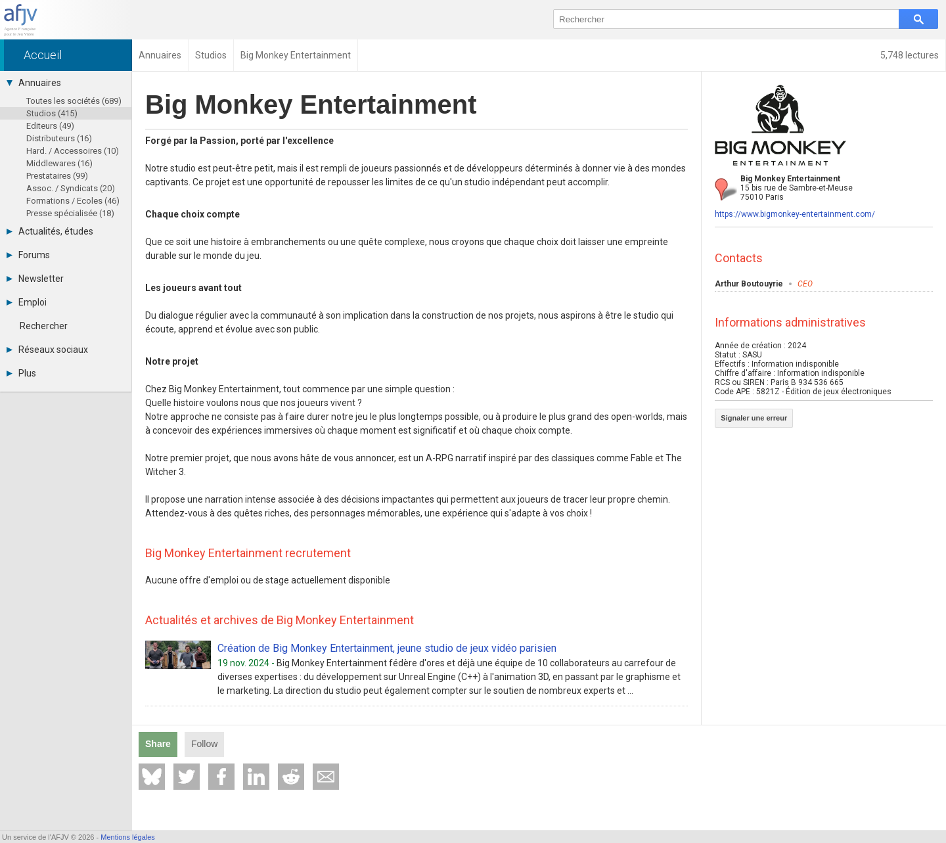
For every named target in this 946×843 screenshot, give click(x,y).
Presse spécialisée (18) (70, 213)
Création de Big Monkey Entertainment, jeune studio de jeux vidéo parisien (386, 648)
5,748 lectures (909, 55)
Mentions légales (128, 837)
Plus (21, 373)
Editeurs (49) (50, 126)
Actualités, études (50, 231)
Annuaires (34, 83)
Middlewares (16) (59, 163)
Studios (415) (52, 113)
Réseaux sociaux (47, 349)
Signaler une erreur (754, 418)
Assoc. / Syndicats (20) (70, 188)
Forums (28, 255)
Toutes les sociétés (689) (74, 101)
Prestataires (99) (57, 176)
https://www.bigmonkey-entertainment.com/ (795, 214)
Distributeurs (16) (59, 138)
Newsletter (35, 278)
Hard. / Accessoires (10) (72, 151)
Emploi (27, 302)
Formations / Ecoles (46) (73, 201)
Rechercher (44, 326)
